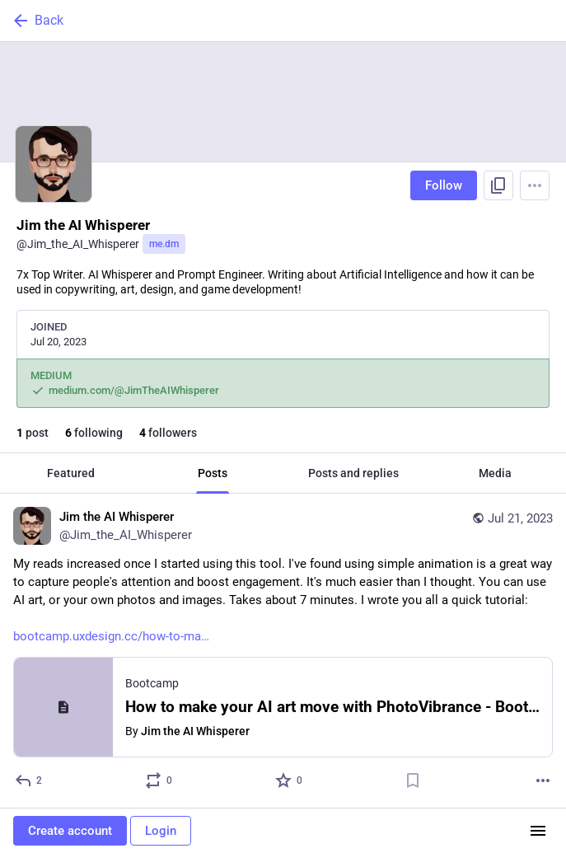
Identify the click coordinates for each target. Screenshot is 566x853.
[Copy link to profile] (498, 185)
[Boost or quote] (159, 780)
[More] (543, 780)
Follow (443, 185)
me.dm (164, 244)
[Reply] (29, 780)
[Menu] (535, 185)
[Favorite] (290, 780)
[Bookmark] (413, 780)
